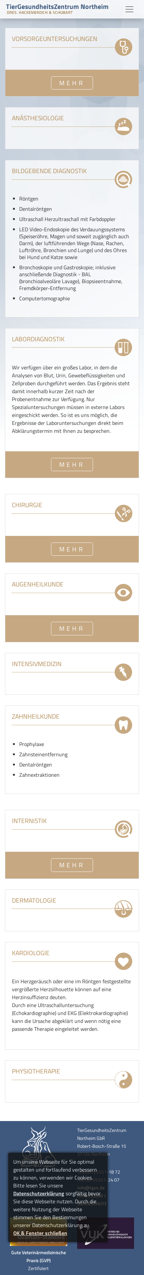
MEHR (72, 83)
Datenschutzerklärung (38, 1193)
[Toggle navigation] (129, 9)
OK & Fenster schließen (40, 1233)
